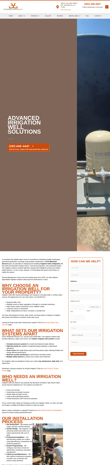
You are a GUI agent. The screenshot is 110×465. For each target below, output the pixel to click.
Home (11, 16)
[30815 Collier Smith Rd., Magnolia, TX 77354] (57, 7)
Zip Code (73, 322)
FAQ (87, 16)
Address (73, 281)
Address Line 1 (74, 290)
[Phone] (85, 328)
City (71, 311)
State (88, 311)
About (21, 16)
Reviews (60, 16)
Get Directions (66, 10)
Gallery (48, 16)
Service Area (74, 16)
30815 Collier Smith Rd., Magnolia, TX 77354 (69, 5)
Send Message (78, 354)
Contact (97, 16)
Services (35, 16)
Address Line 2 (75, 301)
